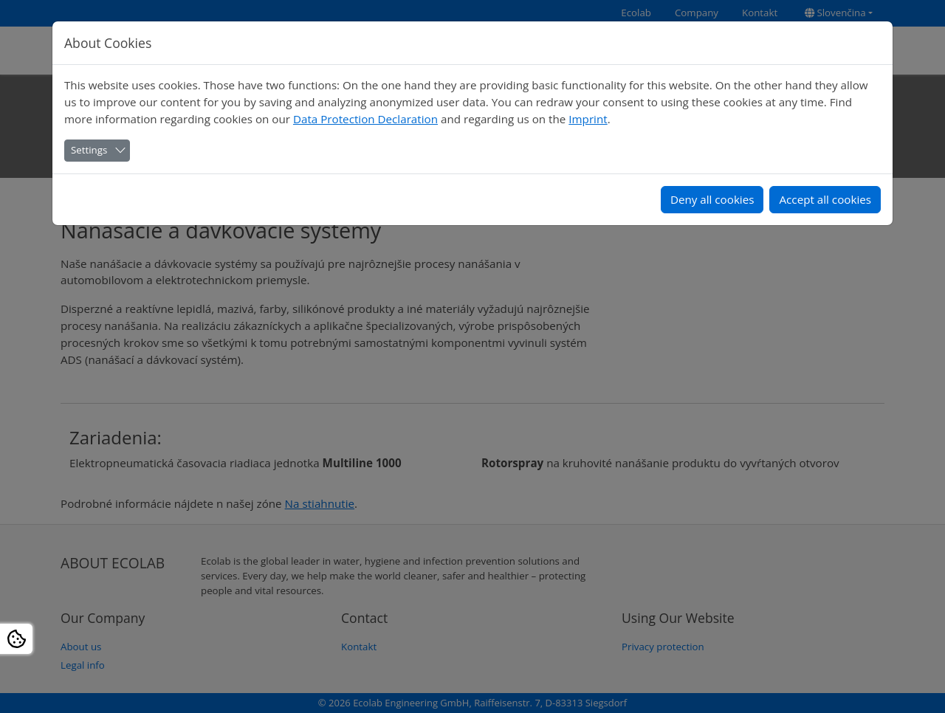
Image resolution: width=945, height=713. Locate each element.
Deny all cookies (712, 199)
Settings (89, 149)
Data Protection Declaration (365, 118)
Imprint (587, 118)
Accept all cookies (825, 199)
